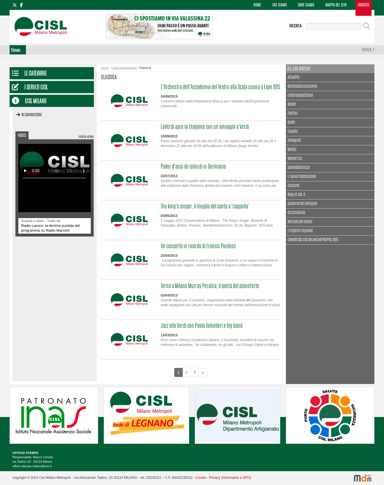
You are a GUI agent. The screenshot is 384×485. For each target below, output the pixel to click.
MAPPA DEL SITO (336, 5)
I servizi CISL (36, 88)
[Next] (202, 372)
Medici (292, 150)
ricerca (295, 26)
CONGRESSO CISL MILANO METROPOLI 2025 (313, 240)
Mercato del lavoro (300, 222)
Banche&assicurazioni (302, 87)
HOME (257, 5)
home (105, 67)
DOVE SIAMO (306, 5)
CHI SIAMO (279, 5)
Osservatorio (296, 213)
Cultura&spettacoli (123, 67)
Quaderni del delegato (302, 204)
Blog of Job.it (296, 195)
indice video (86, 136)
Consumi (293, 186)
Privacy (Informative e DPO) (230, 478)
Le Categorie (35, 74)
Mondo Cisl (295, 159)
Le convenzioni (31, 115)
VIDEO (22, 135)
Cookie (201, 478)
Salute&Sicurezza (299, 168)
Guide (291, 123)
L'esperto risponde (300, 231)
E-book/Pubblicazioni (302, 177)
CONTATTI (363, 5)
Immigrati (294, 141)
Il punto (293, 132)
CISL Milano (35, 101)
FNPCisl (293, 114)
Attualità (293, 77)
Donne (292, 105)
